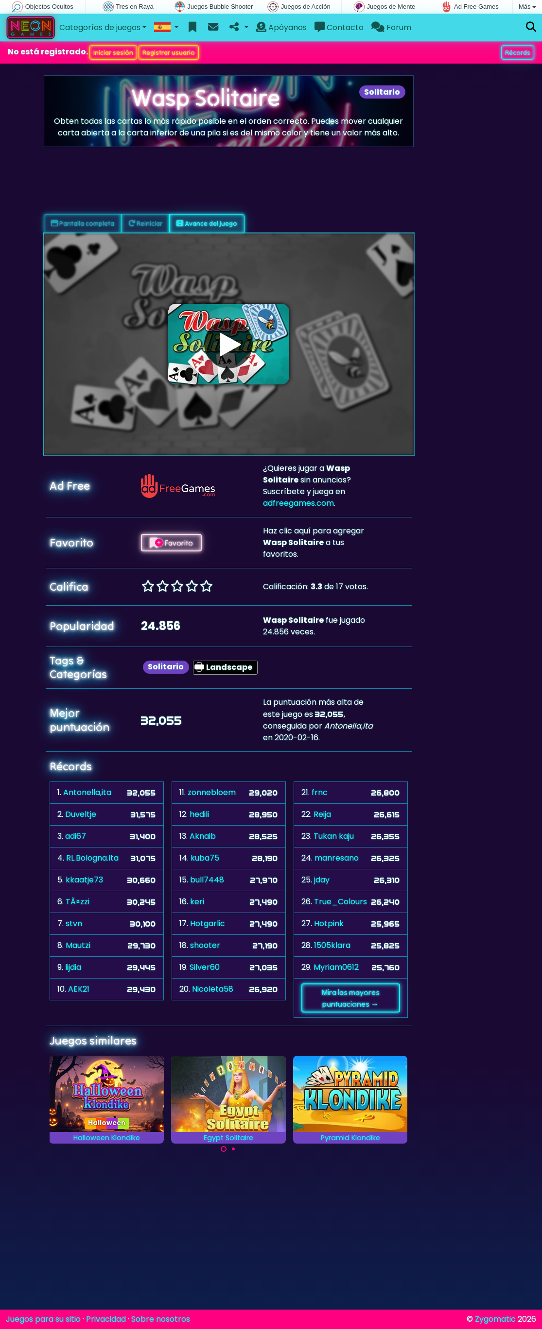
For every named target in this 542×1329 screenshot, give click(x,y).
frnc (320, 792)
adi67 (75, 836)
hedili (199, 814)
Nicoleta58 (212, 989)
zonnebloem (212, 792)
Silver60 (205, 967)
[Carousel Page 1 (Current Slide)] (224, 1149)
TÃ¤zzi (77, 901)
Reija (322, 814)
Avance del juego (206, 223)
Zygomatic (495, 1319)
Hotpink (329, 923)
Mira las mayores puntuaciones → (350, 998)
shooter (205, 945)
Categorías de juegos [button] (99, 27)
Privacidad (106, 1319)
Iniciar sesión (113, 52)
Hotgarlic (207, 923)
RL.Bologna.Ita (92, 858)
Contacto (339, 27)
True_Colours (340, 901)
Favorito (171, 543)
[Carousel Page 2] (233, 1149)
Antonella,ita (87, 792)
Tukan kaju (334, 836)
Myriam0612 (336, 967)
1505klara (332, 945)
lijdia (73, 967)
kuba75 (205, 858)
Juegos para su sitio (43, 1319)
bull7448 (207, 879)
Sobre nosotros (160, 1319)
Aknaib (203, 836)
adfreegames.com (298, 503)
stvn (74, 923)
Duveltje (80, 814)
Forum (391, 27)
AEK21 (78, 989)
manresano (337, 858)
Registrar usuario (168, 52)
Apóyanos (281, 27)
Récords (517, 52)
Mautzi (78, 945)
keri (197, 901)
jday (322, 879)
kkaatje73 (84, 879)
